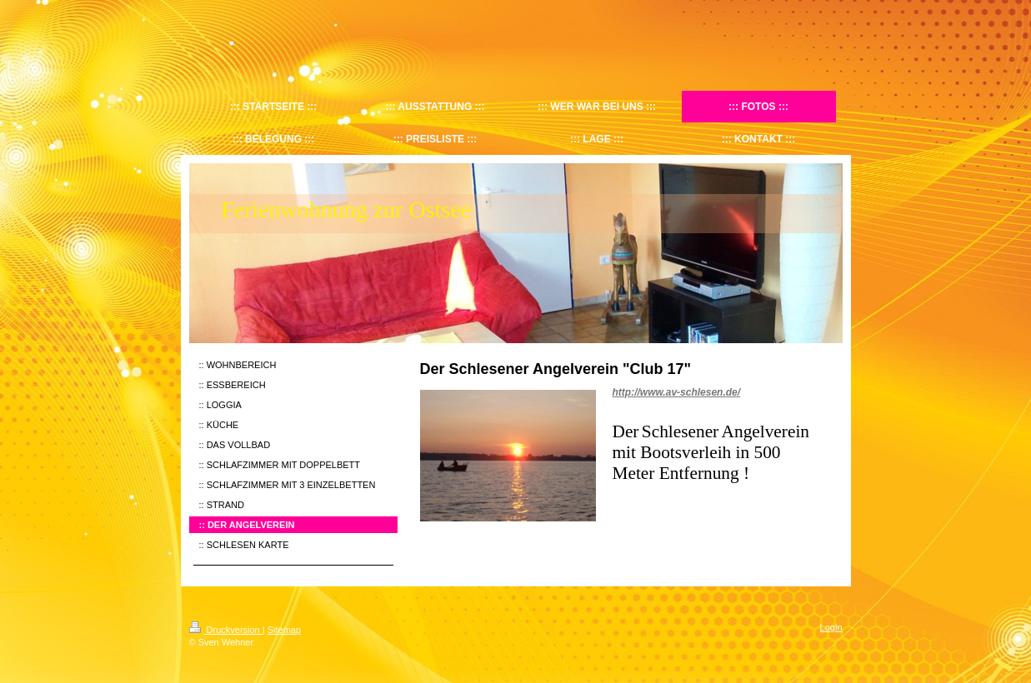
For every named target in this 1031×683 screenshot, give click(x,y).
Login (831, 627)
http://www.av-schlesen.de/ (677, 392)
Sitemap (284, 630)
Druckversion (226, 630)
